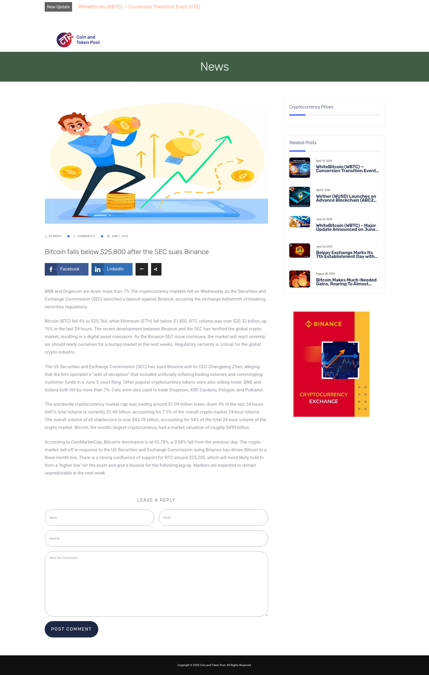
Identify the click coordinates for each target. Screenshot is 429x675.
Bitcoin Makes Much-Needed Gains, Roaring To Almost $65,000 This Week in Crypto (346, 282)
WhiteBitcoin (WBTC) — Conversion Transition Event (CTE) (139, 7)
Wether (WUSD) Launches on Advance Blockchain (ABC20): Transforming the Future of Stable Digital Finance (347, 198)
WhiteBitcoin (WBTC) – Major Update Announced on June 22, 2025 (346, 227)
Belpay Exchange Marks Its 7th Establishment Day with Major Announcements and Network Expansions (345, 255)
